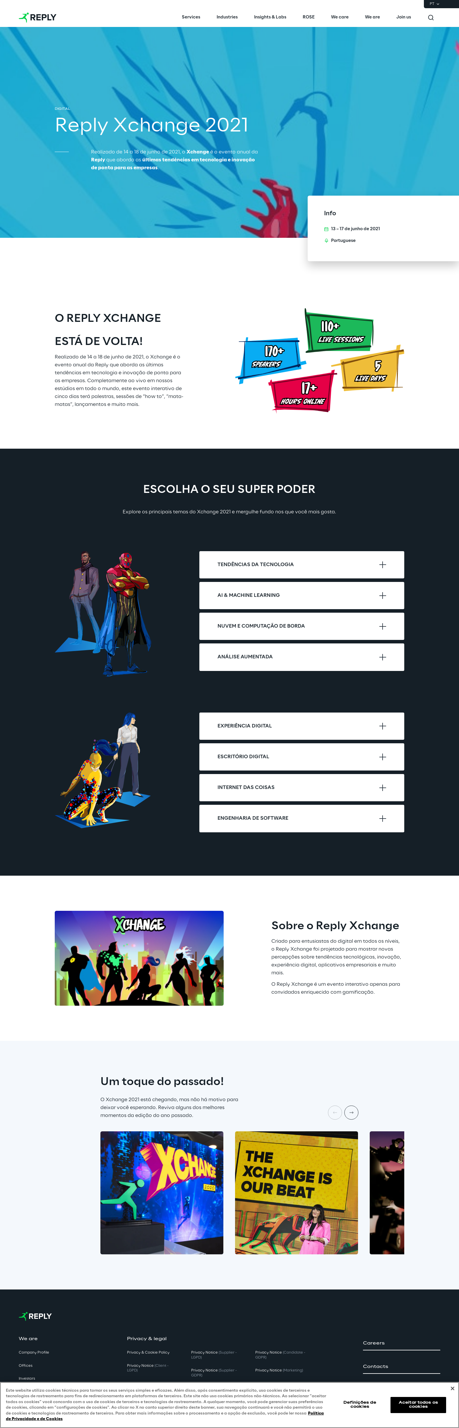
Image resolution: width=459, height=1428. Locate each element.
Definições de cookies (359, 1405)
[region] (229, 1405)
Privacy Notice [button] (148, 1368)
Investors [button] (27, 1379)
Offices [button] (25, 1366)
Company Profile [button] (34, 1352)
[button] (401, 1343)
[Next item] (352, 1113)
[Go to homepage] (37, 17)
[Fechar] (452, 1388)
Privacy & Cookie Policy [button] (148, 1352)
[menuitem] (191, 17)
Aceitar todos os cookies (418, 1405)
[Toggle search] (431, 17)
